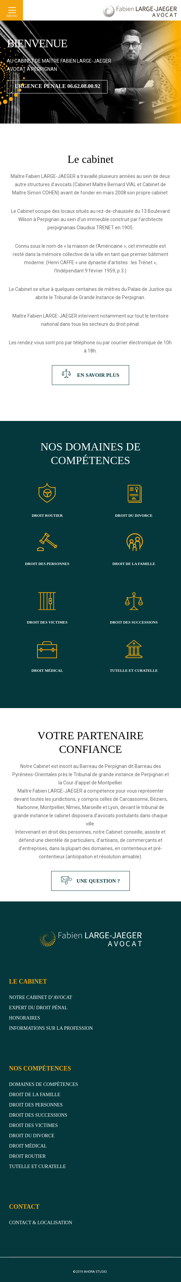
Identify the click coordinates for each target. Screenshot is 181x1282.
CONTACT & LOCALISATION (40, 1222)
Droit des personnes (36, 1104)
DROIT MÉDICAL (47, 670)
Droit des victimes (33, 1125)
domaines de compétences (43, 1084)
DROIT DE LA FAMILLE (133, 564)
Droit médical (28, 1146)
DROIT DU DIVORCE (133, 515)
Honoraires (24, 1018)
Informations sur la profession (51, 1028)
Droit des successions (38, 1115)
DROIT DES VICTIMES (47, 622)
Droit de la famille (34, 1094)
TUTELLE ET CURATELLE (134, 670)
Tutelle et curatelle (37, 1166)
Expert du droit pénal (38, 1007)
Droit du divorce (31, 1135)
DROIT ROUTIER (47, 515)
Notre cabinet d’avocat (40, 997)
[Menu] (8, 10)
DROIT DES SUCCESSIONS (134, 622)
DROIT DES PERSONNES (47, 564)
